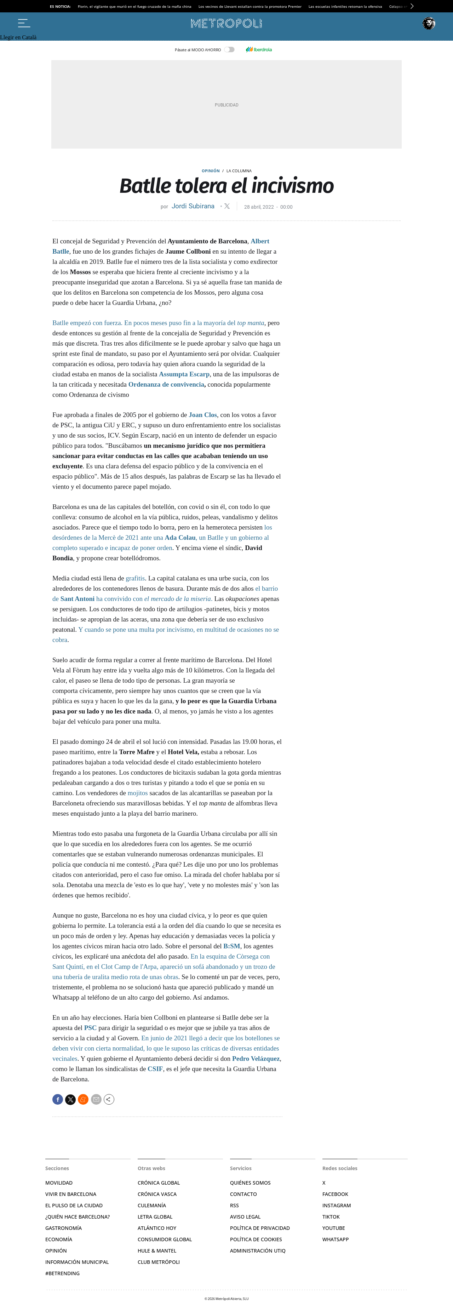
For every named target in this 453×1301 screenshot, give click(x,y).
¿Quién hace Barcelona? (77, 1216)
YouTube (333, 1228)
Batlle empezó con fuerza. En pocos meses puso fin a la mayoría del (158, 322)
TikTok (331, 1216)
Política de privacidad (260, 1228)
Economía (58, 1239)
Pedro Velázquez (256, 1058)
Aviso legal (245, 1216)
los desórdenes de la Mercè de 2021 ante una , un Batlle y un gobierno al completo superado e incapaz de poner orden (162, 537)
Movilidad (59, 1182)
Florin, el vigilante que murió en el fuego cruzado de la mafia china (134, 6)
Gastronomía (63, 1228)
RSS (234, 1205)
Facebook (335, 1194)
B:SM (231, 946)
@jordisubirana (227, 206)
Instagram (336, 1205)
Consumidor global (165, 1239)
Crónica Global (159, 1182)
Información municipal (77, 1262)
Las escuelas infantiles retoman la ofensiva (345, 6)
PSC (90, 1027)
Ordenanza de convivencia (166, 384)
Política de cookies (256, 1239)
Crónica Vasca (157, 1194)
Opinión (211, 170)
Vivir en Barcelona (70, 1194)
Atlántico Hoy (157, 1228)
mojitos (138, 793)
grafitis (135, 578)
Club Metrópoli (159, 1262)
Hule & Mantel (157, 1250)
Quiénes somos (250, 1182)
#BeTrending (62, 1273)
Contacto (243, 1194)
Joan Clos (203, 414)
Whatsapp (335, 1239)
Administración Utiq (258, 1250)
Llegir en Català (18, 37)
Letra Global (155, 1216)
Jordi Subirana (194, 206)
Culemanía (152, 1205)
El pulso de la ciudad (74, 1205)
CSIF (155, 1068)
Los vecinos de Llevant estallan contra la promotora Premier (250, 6)
